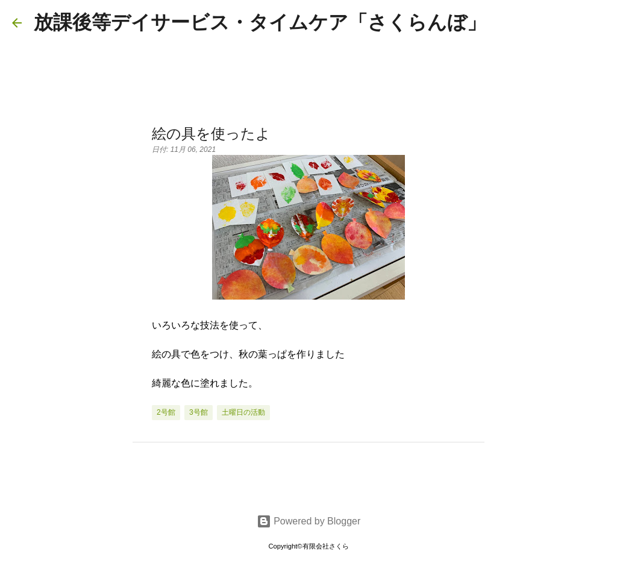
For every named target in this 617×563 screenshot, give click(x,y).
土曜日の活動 (243, 412)
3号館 (198, 412)
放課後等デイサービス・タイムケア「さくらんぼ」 (260, 22)
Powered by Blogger (309, 521)
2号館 (166, 412)
